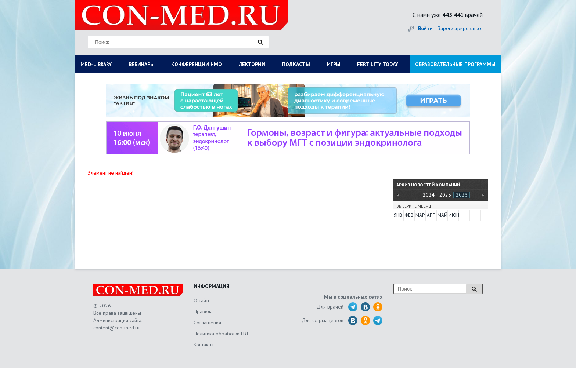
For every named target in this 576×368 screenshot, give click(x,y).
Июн (453, 215)
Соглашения (207, 322)
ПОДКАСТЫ (296, 64)
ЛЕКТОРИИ (252, 64)
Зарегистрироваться (460, 28)
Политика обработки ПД (221, 333)
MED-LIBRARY (96, 64)
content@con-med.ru (116, 327)
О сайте (202, 300)
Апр (431, 215)
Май (442, 215)
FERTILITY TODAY (377, 64)
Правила (203, 311)
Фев (409, 215)
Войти (425, 28)
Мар (420, 215)
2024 (429, 195)
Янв (398, 215)
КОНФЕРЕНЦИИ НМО (196, 64)
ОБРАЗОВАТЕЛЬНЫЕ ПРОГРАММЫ (455, 64)
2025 (445, 195)
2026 (462, 195)
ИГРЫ (334, 64)
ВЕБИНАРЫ (142, 64)
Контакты (203, 344)
